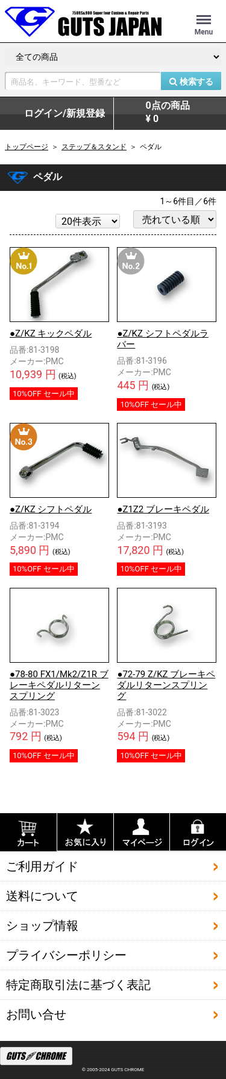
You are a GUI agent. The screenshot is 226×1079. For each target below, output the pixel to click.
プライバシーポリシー (66, 954)
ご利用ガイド (42, 865)
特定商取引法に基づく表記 (78, 984)
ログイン (64, 113)
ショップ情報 (42, 925)
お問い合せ (36, 1014)
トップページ (26, 147)
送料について (42, 895)
